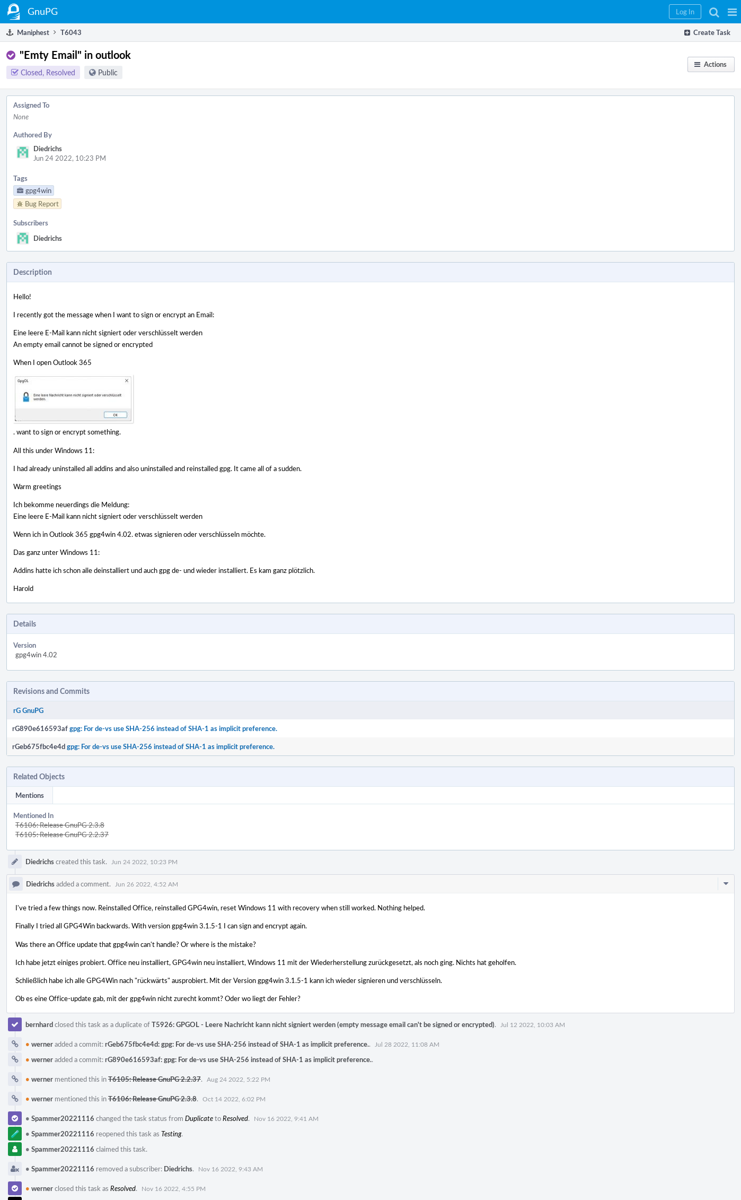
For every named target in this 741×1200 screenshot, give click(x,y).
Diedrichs (47, 148)
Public (108, 72)
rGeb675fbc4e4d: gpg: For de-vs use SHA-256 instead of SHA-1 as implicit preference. (237, 1044)
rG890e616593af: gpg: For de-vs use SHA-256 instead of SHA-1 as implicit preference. (238, 1059)
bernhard (39, 1024)
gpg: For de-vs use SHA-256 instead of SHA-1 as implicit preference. (173, 728)
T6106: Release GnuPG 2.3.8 (59, 825)
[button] (732, 11)
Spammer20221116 (59, 1118)
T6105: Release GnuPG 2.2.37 (62, 834)
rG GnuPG (28, 710)
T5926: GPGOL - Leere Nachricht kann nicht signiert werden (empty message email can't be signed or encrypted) (323, 1024)
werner (39, 1044)
